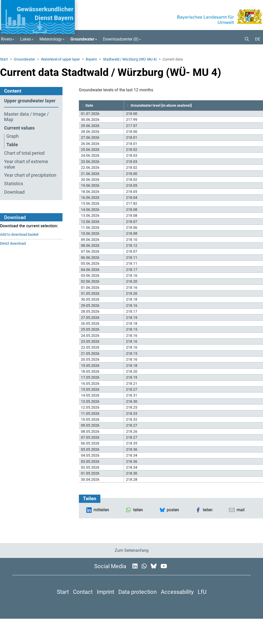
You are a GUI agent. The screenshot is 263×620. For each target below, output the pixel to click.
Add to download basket (19, 234)
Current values (19, 128)
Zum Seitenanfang (132, 550)
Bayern (91, 59)
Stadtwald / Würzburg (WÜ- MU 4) (130, 59)
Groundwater (24, 59)
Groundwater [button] (82, 39)
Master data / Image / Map (26, 117)
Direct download (13, 243)
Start (4, 59)
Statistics (13, 183)
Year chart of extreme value (26, 164)
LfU (202, 591)
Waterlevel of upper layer (60, 59)
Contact (83, 591)
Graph (12, 136)
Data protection (137, 591)
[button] (245, 39)
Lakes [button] (25, 39)
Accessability (177, 591)
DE (257, 39)
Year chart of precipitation (30, 175)
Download (14, 192)
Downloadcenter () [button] (121, 39)
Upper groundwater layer (30, 100)
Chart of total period (24, 153)
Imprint (105, 591)
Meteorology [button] (50, 39)
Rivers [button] (6, 39)
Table (12, 144)
